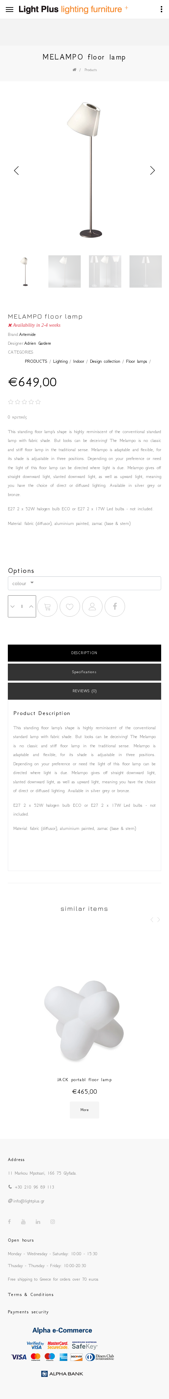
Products (90, 70)
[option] (84, 171)
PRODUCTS (36, 361)
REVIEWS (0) (85, 691)
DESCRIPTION (84, 653)
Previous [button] (16, 170)
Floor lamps (136, 361)
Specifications (84, 672)
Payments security (28, 1311)
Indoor (78, 361)
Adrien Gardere (37, 343)
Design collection (105, 361)
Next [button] (152, 170)
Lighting (60, 361)
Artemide (27, 334)
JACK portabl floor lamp (84, 1079)
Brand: (13, 334)
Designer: (16, 343)
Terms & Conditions (31, 1294)
